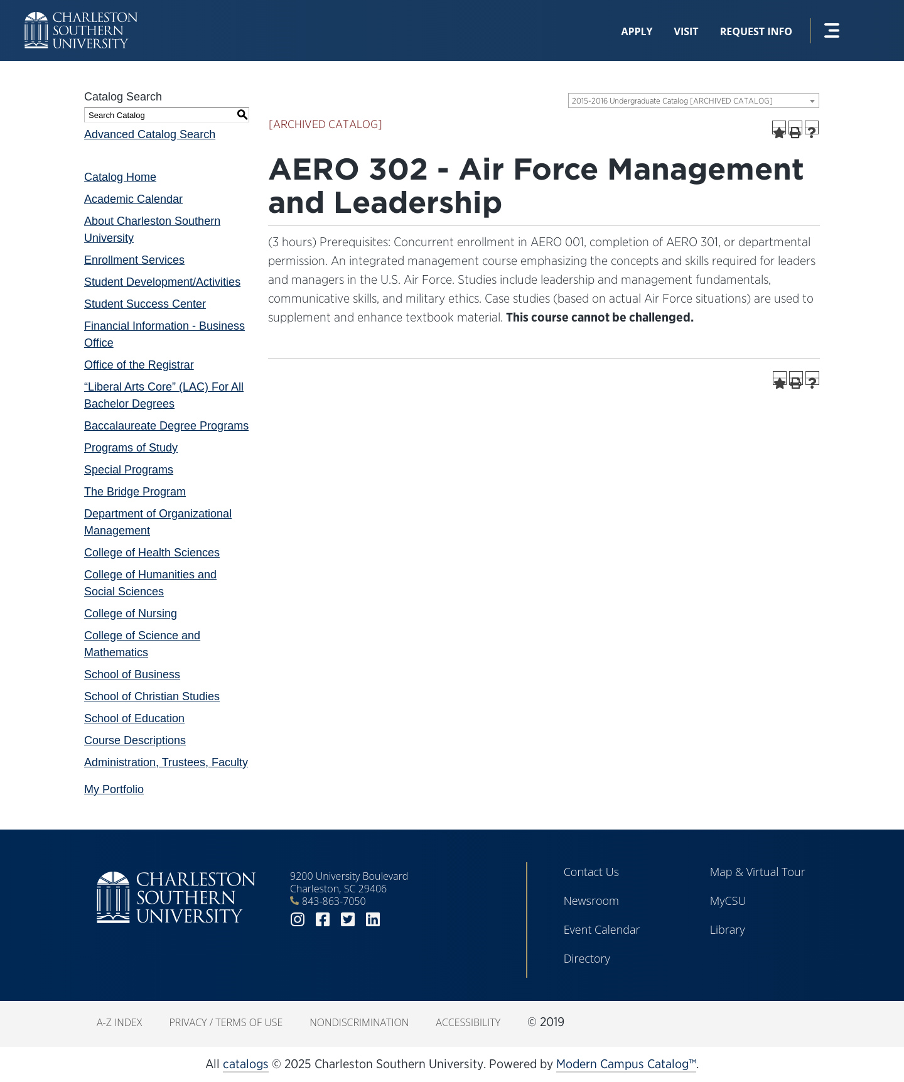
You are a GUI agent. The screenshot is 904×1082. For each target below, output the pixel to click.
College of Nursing (130, 613)
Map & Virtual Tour (757, 871)
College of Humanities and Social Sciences (150, 583)
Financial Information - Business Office (164, 334)
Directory (587, 958)
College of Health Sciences (152, 552)
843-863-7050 (334, 901)
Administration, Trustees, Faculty (166, 762)
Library (727, 929)
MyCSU (728, 900)
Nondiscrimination (359, 1022)
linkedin (372, 919)
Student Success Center (145, 304)
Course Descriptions (135, 740)
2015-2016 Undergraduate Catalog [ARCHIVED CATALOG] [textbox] (672, 100)
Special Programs (128, 469)
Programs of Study (131, 447)
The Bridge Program (135, 491)
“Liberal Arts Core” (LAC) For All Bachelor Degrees (164, 395)
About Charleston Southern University (152, 229)
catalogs (246, 1063)
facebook (322, 919)
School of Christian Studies (152, 696)
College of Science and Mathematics (142, 644)
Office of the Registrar (139, 365)
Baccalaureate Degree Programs (166, 425)
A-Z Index (119, 1022)
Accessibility (468, 1022)
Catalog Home (120, 177)
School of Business (132, 674)
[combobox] (693, 100)
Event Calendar (602, 929)
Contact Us (592, 871)
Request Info (756, 31)
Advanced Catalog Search (149, 134)
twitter (347, 919)
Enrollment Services (134, 260)
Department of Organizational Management (158, 522)
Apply (636, 31)
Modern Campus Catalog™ (626, 1063)
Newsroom (591, 900)
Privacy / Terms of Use (225, 1022)
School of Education (134, 718)
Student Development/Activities (162, 282)
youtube (398, 919)
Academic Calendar (133, 199)
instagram (297, 919)
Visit (686, 31)
